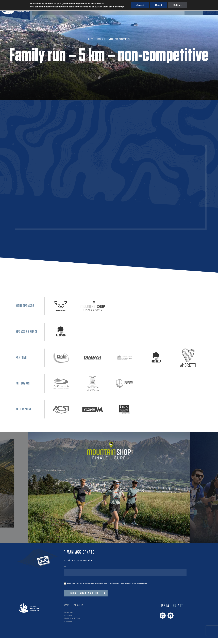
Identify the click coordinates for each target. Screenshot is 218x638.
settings (119, 6)
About (66, 605)
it (181, 606)
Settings (177, 5)
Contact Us (78, 605)
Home (90, 39)
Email (65, 567)
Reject (158, 5)
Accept (140, 5)
